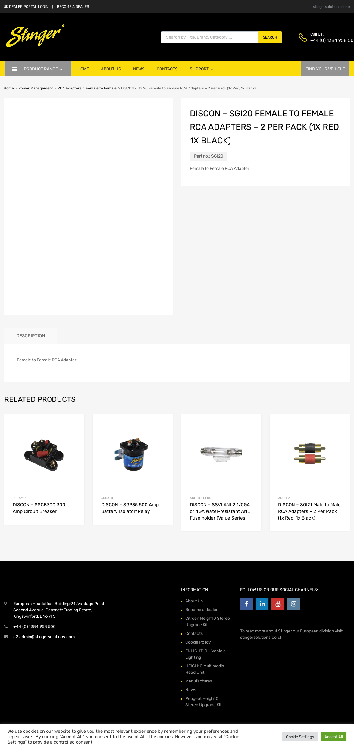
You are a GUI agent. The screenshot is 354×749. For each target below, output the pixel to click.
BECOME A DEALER (73, 7)
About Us (111, 69)
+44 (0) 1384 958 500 (325, 40)
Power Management (35, 88)
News (139, 69)
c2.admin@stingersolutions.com (44, 636)
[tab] (30, 336)
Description (30, 336)
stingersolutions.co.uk (331, 7)
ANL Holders (200, 498)
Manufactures (198, 681)
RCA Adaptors (69, 88)
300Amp (19, 498)
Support (201, 69)
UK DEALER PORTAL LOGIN (26, 7)
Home (83, 69)
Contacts (167, 69)
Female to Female (101, 88)
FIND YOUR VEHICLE (325, 69)
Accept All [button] (333, 737)
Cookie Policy (198, 642)
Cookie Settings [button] (300, 737)
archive (285, 498)
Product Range (43, 69)
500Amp (107, 498)
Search (270, 37)
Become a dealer (201, 609)
